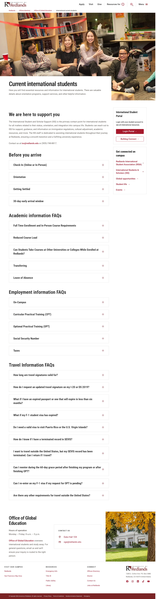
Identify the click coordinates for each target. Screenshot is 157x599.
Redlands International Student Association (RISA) (130, 163)
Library (48, 585)
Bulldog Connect (130, 139)
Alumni (89, 576)
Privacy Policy (47, 596)
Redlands (13, 11)
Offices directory (26, 11)
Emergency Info (51, 571)
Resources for (116, 4)
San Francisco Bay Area (13, 576)
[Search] (131, 4)
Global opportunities (127, 178)
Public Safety (50, 581)
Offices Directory (93, 571)
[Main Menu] (143, 4)
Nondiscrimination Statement (74, 596)
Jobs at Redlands (93, 585)
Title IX (48, 576)
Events (121, 190)
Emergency (87, 596)
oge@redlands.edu (72, 542)
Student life (123, 184)
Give (99, 4)
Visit (91, 4)
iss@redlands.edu (30, 143)
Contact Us (91, 581)
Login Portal (130, 131)
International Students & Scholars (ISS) (130, 171)
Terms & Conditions (58, 596)
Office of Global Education (44, 11)
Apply (81, 4)
